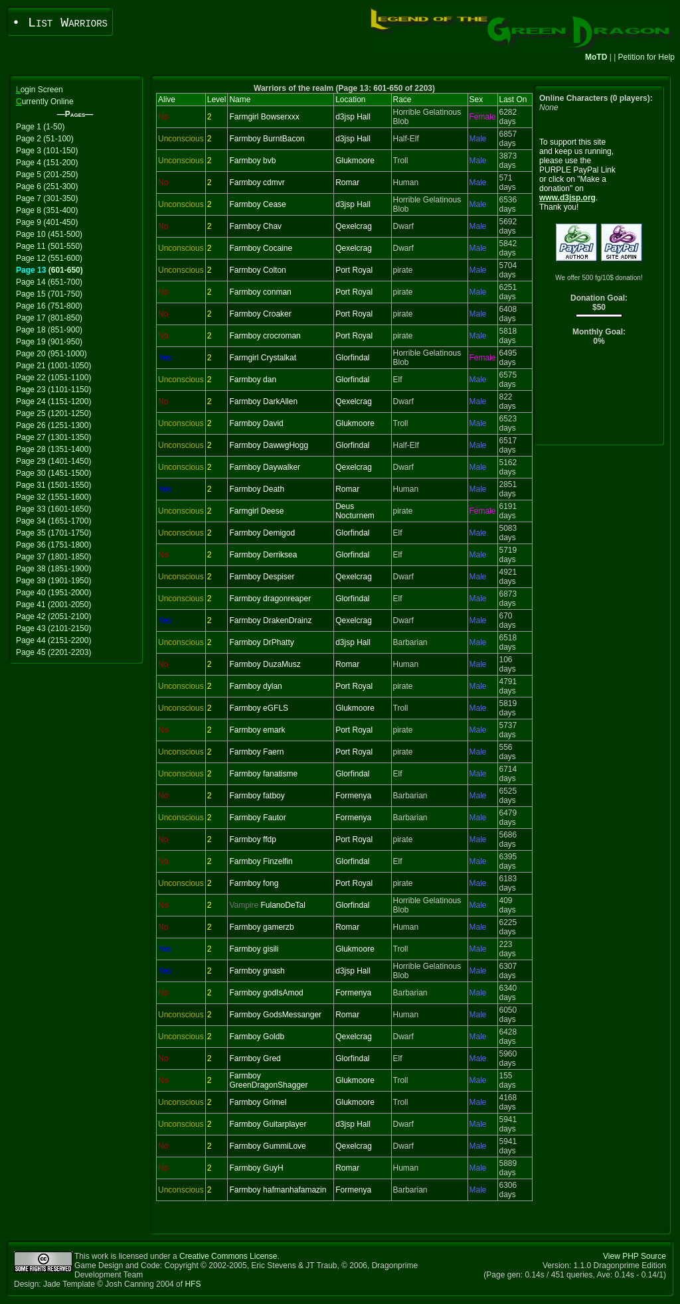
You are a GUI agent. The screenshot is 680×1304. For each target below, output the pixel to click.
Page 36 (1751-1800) (53, 544)
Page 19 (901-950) (49, 341)
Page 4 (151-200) (47, 162)
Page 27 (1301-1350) (53, 437)
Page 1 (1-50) (40, 126)
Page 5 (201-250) (47, 174)
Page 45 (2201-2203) (53, 652)
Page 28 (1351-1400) (53, 449)
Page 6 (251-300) (47, 186)
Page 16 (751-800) (49, 306)
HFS (193, 1284)
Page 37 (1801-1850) (53, 556)
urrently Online (45, 101)
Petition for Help (646, 57)
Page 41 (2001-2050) (53, 604)
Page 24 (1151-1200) (53, 401)
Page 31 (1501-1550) (53, 485)
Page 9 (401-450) (47, 222)
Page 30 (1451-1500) (53, 473)
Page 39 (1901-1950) (53, 580)
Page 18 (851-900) (49, 329)
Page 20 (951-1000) (51, 353)
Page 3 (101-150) (47, 150)
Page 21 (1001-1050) (53, 365)
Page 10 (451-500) (49, 234)
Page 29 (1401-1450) (53, 461)
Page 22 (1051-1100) (53, 377)
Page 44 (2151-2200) (53, 640)
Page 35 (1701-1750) (53, 533)
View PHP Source (634, 1256)
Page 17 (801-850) (49, 318)
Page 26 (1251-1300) (53, 425)
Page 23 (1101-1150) (53, 389)
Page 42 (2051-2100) (53, 616)
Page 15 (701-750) (49, 294)
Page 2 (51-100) (45, 138)
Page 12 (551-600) (49, 258)
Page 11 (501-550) (49, 246)
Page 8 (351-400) (47, 210)
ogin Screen (39, 89)
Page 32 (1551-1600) (53, 497)
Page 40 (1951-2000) (53, 592)
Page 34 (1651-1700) (53, 521)
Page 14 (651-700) (49, 282)
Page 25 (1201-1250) (53, 413)
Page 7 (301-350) (47, 198)
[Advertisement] (599, 398)
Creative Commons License (228, 1256)
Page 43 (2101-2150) (53, 628)
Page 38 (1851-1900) (53, 568)
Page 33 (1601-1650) (53, 509)
